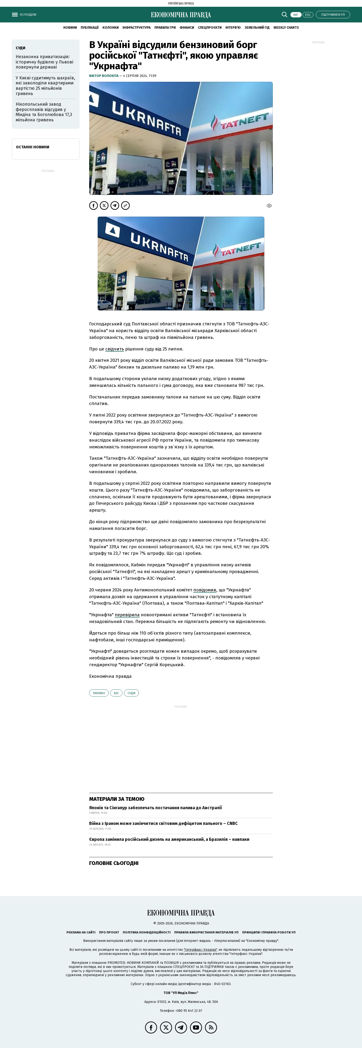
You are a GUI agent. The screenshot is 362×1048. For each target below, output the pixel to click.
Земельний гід (257, 28)
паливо (99, 693)
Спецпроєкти (210, 28)
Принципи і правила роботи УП (269, 932)
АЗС (116, 693)
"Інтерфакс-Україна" (200, 950)
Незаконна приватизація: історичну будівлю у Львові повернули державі (44, 62)
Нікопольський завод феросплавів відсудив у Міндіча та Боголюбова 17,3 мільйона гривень (44, 112)
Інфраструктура (137, 28)
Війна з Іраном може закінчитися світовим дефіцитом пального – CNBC (163, 823)
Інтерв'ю (233, 28)
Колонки (110, 28)
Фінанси (187, 28)
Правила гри (165, 28)
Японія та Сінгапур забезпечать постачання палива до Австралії (155, 807)
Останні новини (32, 147)
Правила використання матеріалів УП (206, 932)
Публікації (90, 28)
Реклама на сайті (80, 932)
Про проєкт (109, 932)
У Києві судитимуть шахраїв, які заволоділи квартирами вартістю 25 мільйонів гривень (45, 85)
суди (131, 693)
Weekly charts (286, 28)
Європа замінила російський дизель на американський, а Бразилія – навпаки (169, 839)
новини (70, 28)
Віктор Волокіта (104, 76)
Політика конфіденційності (147, 932)
